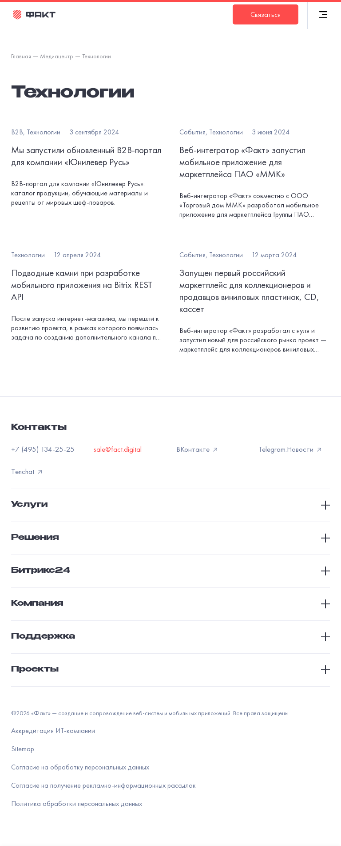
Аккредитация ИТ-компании (53, 730)
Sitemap (22, 748)
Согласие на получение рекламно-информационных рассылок (103, 785)
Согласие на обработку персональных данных (80, 767)
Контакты (39, 428)
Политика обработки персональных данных (76, 803)
